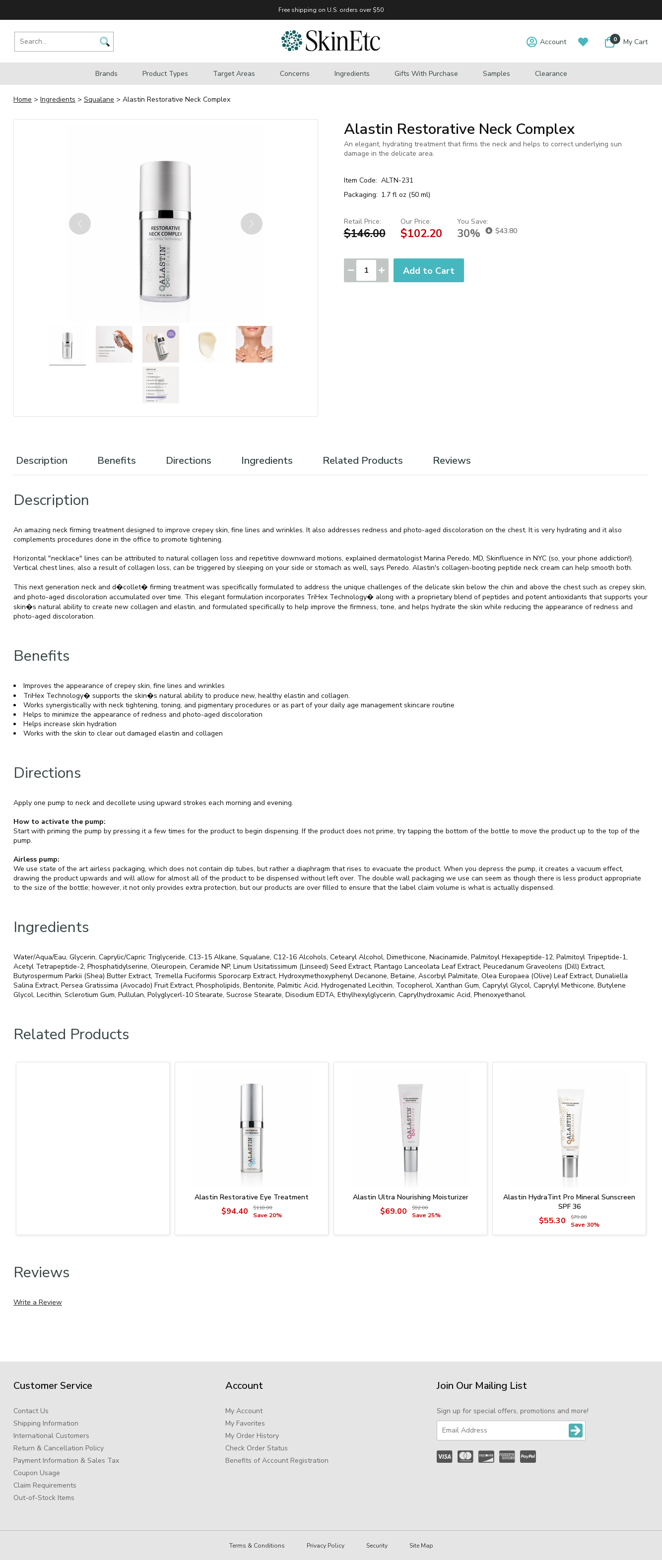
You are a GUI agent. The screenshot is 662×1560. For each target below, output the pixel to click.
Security (377, 1546)
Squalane (99, 99)
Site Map (421, 1546)
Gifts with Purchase (426, 73)
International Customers (51, 1435)
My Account (244, 1411)
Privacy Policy (325, 1546)
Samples (496, 73)
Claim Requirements (44, 1485)
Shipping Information (45, 1423)
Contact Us (31, 1411)
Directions (188, 460)
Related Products (363, 460)
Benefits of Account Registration (277, 1460)
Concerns (295, 73)
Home (22, 99)
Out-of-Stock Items (43, 1497)
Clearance (551, 73)
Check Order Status (256, 1448)
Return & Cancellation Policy (58, 1448)
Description (41, 460)
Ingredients (352, 73)
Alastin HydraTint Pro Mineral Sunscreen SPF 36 (569, 1201)
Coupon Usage (36, 1473)
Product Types (165, 73)
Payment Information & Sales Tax (66, 1460)
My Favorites (245, 1423)
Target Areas (234, 73)
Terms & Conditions (257, 1546)
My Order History (252, 1435)
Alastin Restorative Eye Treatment (252, 1197)
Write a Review (37, 1302)
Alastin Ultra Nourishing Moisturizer (410, 1197)
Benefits (116, 460)
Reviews (452, 460)
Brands (106, 73)
